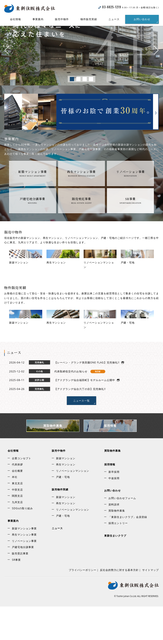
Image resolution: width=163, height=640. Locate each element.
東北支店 (17, 517)
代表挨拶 (17, 498)
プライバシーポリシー (82, 603)
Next (156, 61)
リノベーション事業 (130, 182)
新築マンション (65, 492)
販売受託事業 (81, 209)
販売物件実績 (60, 523)
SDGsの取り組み (22, 542)
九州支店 (17, 535)
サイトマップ (150, 603)
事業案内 (38, 19)
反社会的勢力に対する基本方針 (119, 603)
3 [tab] (85, 90)
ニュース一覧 (81, 434)
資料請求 (113, 538)
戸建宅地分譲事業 (32, 209)
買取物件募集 (52, 459)
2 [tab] (78, 90)
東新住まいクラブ (115, 569)
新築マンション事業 (32, 182)
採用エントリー (118, 557)
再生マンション (65, 498)
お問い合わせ (142, 19)
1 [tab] (72, 90)
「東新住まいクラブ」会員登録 (127, 550)
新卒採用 (113, 505)
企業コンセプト (21, 492)
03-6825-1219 (109, 7)
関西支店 (17, 529)
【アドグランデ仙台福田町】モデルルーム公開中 (87, 414)
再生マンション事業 (81, 182)
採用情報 (110, 459)
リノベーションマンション (72, 504)
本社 (14, 510)
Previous (6, 61)
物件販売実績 (88, 19)
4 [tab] (91, 90)
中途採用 (113, 511)
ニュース (113, 19)
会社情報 (15, 19)
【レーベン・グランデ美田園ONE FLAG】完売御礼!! (89, 396)
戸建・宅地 (63, 510)
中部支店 (17, 523)
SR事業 (130, 209)
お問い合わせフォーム (122, 532)
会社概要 (17, 504)
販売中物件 (62, 19)
